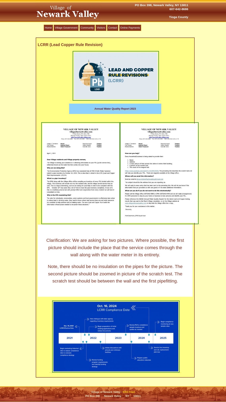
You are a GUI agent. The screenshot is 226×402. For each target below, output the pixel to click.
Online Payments (130, 27)
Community (87, 27)
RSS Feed (129, 391)
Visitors (101, 27)
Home (48, 27)
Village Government (66, 27)
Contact (112, 27)
